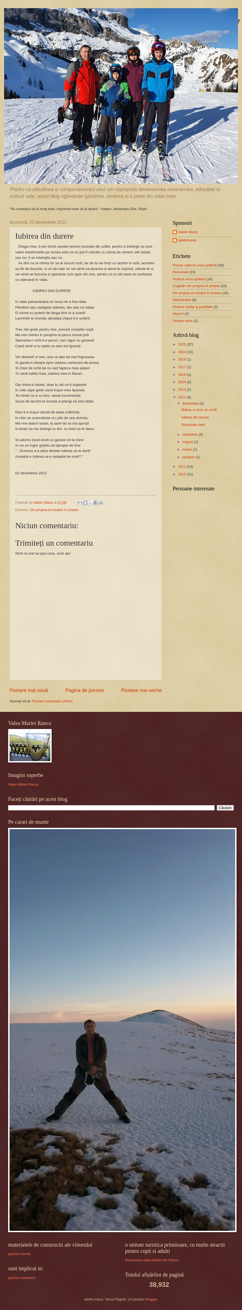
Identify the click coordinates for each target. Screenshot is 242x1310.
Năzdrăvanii (182, 300)
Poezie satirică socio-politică (195, 265)
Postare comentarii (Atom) (52, 701)
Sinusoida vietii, (193, 425)
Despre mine (183, 321)
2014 (182, 382)
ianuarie (189, 457)
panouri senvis (19, 1254)
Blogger (151, 1299)
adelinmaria (187, 240)
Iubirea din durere (195, 417)
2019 (182, 359)
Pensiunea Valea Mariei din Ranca (152, 1260)
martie (187, 449)
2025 (182, 344)
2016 (182, 375)
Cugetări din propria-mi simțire (196, 286)
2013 (182, 390)
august (188, 442)
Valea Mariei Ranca (23, 784)
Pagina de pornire (84, 690)
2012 (182, 397)
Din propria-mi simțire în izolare (54, 510)
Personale (180, 272)
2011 (182, 467)
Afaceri (178, 314)
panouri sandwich (21, 1278)
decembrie (191, 403)
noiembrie (190, 434)
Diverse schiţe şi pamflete (193, 307)
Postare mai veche (141, 690)
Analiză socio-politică (189, 279)
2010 (182, 474)
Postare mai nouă (29, 690)
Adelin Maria (188, 232)
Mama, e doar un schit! (199, 410)
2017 (182, 367)
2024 (182, 352)
